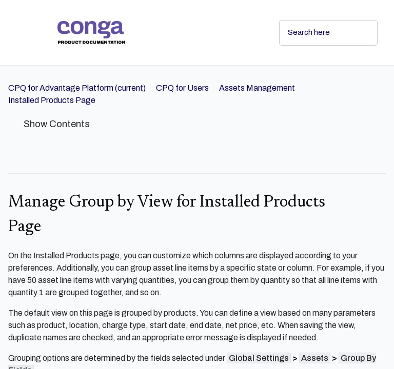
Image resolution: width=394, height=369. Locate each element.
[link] (160, 32)
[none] (373, 144)
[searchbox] (358, 33)
